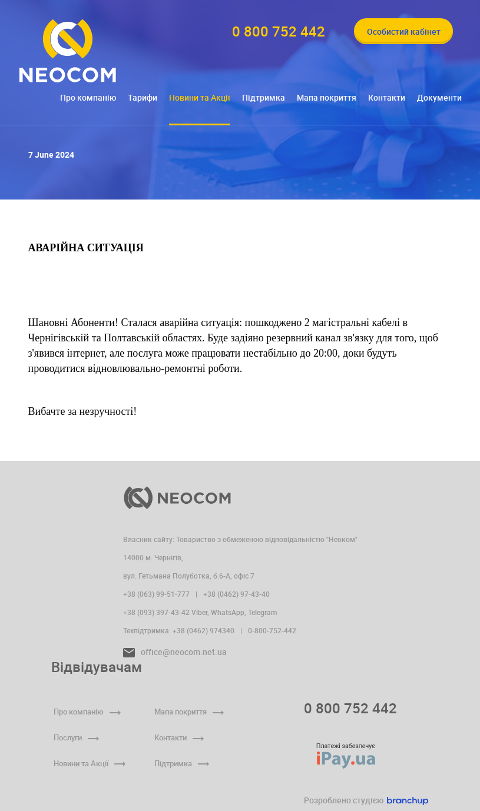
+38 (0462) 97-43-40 (236, 594)
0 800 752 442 (350, 708)
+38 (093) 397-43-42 (156, 612)
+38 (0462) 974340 (203, 630)
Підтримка (263, 97)
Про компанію (88, 97)
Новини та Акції (199, 97)
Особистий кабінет (404, 31)
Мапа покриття (326, 97)
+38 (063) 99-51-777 (156, 594)
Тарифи (142, 97)
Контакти (386, 97)
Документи (439, 97)
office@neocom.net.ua (175, 651)
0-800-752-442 (272, 630)
